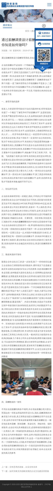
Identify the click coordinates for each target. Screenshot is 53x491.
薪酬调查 (23, 222)
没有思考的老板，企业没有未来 (23, 467)
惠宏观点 (7, 25)
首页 (27, 31)
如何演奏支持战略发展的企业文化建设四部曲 (29, 471)
